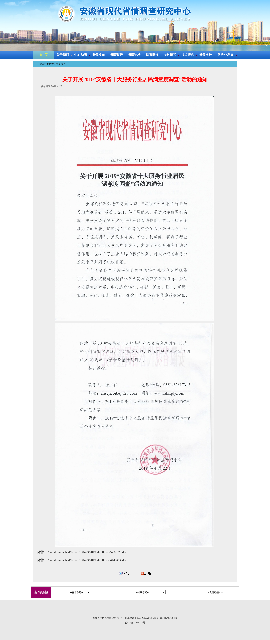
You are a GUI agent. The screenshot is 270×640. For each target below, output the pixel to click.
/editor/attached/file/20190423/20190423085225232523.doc (88, 552)
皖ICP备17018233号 (135, 622)
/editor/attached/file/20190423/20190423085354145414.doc (88, 560)
